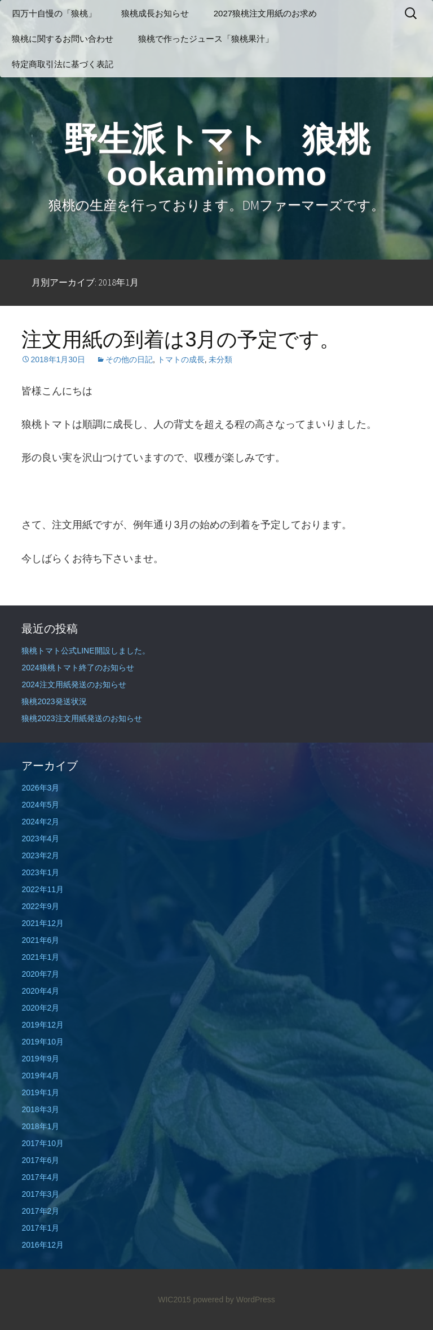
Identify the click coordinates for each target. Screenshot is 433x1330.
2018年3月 (40, 1109)
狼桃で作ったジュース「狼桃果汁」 (205, 38)
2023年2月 (40, 855)
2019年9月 (40, 1058)
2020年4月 (40, 990)
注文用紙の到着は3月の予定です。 (180, 339)
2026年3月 (40, 787)
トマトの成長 (181, 359)
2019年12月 (42, 1024)
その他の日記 (129, 359)
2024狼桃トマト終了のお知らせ (77, 667)
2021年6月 (40, 940)
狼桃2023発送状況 (53, 701)
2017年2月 (40, 1210)
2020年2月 (40, 1007)
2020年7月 (40, 973)
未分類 (220, 359)
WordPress (255, 1299)
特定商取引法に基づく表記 (62, 64)
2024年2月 (40, 821)
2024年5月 (40, 804)
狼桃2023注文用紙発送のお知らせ (81, 718)
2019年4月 (40, 1075)
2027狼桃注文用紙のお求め (265, 13)
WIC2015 (174, 1299)
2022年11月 (42, 889)
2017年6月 (40, 1160)
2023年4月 (40, 838)
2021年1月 (40, 957)
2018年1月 (40, 1126)
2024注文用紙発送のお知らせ (73, 684)
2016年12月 (42, 1244)
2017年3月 (40, 1194)
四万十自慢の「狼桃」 (54, 13)
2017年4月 (40, 1177)
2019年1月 (40, 1092)
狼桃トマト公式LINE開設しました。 (85, 650)
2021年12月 (42, 923)
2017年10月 (42, 1143)
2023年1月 (40, 872)
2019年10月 (42, 1041)
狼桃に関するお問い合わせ (62, 38)
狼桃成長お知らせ (155, 13)
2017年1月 (40, 1227)
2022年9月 (40, 906)
